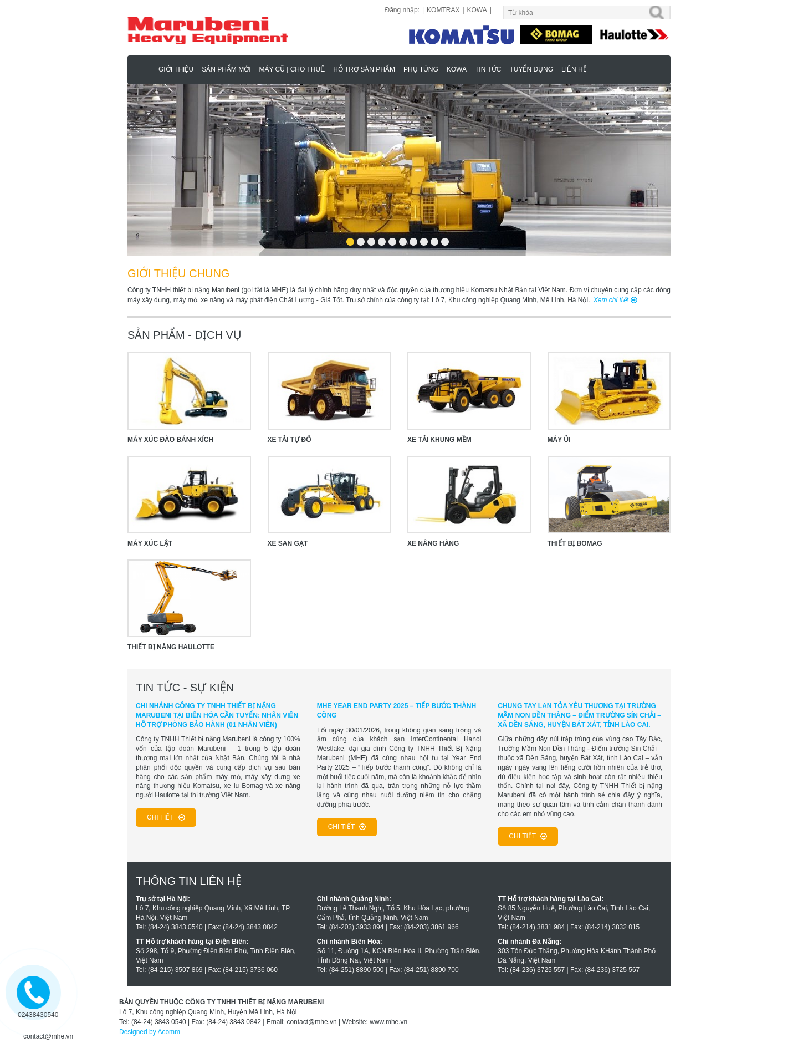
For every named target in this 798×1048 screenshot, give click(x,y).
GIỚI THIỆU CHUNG (178, 273)
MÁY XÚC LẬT (149, 543)
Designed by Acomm (149, 1032)
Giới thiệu (175, 69)
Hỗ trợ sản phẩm (364, 69)
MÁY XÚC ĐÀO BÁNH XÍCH (170, 440)
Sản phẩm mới (226, 69)
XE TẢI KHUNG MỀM (439, 440)
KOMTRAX (443, 10)
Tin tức (488, 69)
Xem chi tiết (611, 300)
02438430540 (38, 1015)
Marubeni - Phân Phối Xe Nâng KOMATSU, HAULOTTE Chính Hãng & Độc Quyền (144, 68)
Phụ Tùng (420, 69)
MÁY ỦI (559, 440)
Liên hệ (574, 69)
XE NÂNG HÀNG (433, 543)
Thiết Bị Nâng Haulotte (170, 647)
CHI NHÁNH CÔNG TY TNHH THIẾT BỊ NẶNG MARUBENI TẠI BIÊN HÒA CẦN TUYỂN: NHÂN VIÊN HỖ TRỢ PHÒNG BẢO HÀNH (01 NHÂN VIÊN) (217, 715)
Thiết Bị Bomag (575, 543)
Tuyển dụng (531, 69)
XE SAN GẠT (288, 543)
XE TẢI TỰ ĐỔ (289, 440)
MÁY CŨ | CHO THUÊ (292, 69)
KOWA (477, 10)
